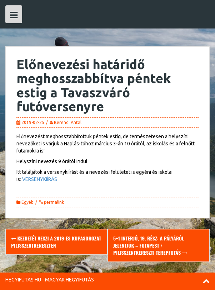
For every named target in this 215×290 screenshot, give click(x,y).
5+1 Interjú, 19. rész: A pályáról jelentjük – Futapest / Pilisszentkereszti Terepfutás (150, 245)
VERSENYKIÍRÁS (39, 179)
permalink (53, 202)
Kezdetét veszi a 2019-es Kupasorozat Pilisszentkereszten (56, 241)
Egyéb (27, 202)
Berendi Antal (67, 122)
